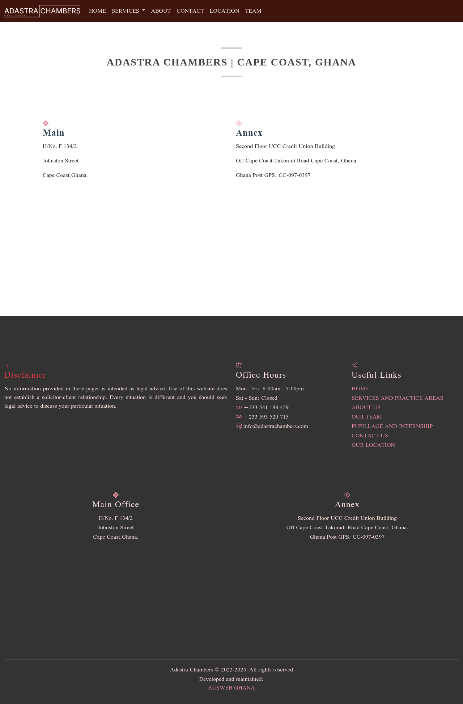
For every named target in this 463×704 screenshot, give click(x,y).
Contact (190, 11)
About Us (366, 407)
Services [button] (126, 11)
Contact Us (370, 436)
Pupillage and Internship (392, 426)
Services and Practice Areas (397, 398)
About (161, 11)
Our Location (373, 445)
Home (97, 11)
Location (224, 11)
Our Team (367, 417)
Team (253, 11)
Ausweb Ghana (231, 688)
